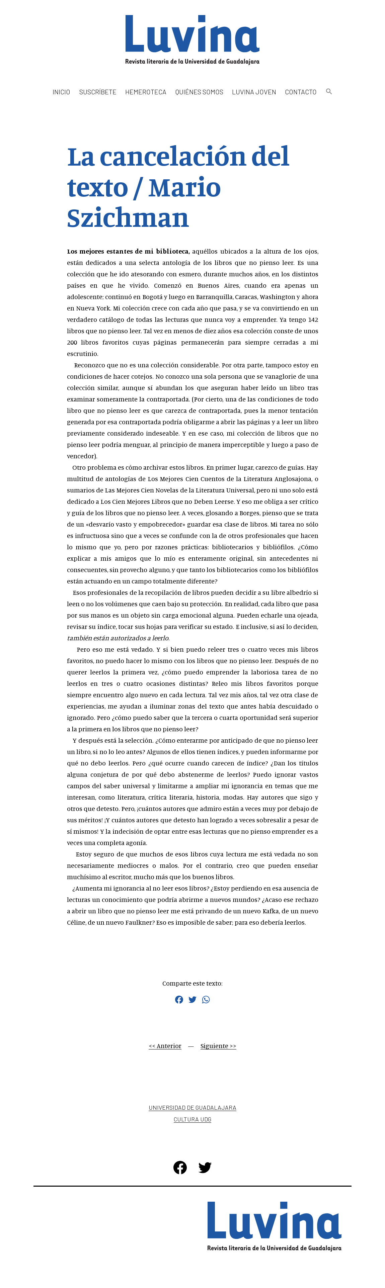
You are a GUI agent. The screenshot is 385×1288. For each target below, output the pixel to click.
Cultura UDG (192, 1119)
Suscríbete (98, 92)
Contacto (301, 92)
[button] (328, 92)
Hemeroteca (145, 92)
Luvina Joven (254, 92)
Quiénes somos (199, 92)
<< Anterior (165, 1045)
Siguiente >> (218, 1045)
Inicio (61, 92)
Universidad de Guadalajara (192, 1107)
